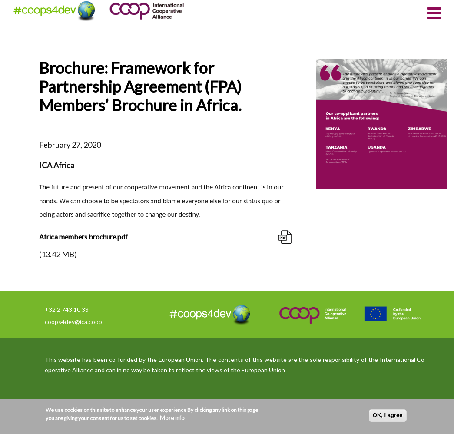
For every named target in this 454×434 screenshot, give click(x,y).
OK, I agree (388, 415)
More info (172, 417)
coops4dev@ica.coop (73, 321)
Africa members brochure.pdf (83, 236)
